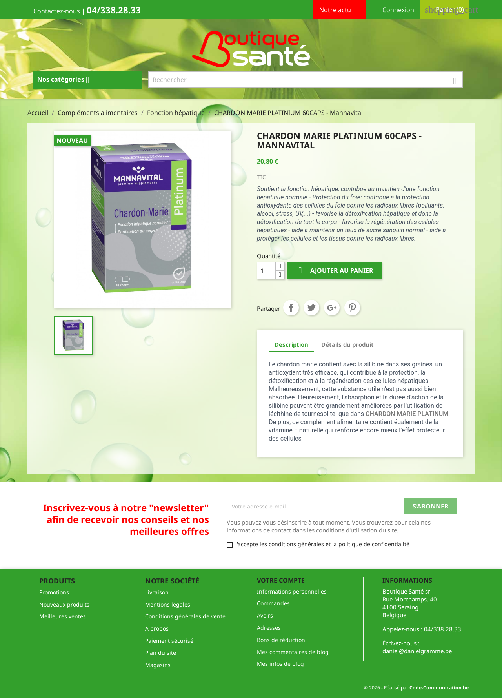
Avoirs (265, 615)
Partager (291, 307)
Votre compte (281, 580)
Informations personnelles (292, 591)
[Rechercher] (305, 79)
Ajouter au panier (334, 270)
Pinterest (352, 307)
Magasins (158, 665)
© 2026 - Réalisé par (416, 687)
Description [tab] (291, 344)
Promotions (54, 592)
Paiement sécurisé (169, 640)
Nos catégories (66, 80)
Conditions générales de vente (185, 616)
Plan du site (160, 652)
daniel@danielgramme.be (417, 651)
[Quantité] (266, 270)
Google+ (332, 307)
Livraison (157, 592)
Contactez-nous (56, 11)
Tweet (311, 307)
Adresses (269, 627)
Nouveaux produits (64, 604)
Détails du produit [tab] (347, 344)
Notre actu (339, 10)
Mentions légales (167, 604)
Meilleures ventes (62, 616)
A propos (157, 628)
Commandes (273, 603)
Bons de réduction (281, 639)
